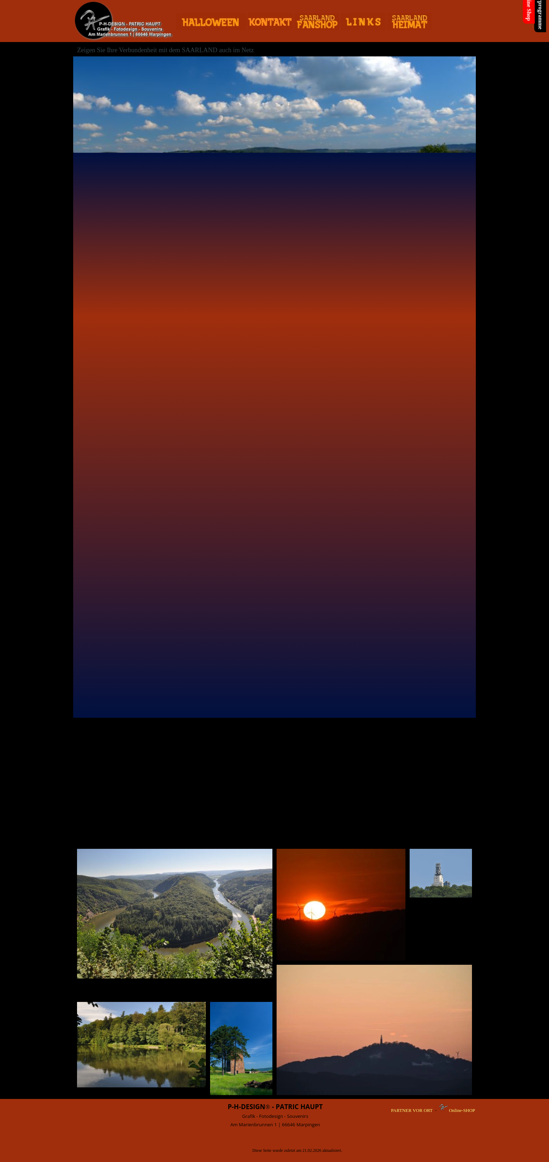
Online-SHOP (462, 1110)
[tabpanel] (275, 1115)
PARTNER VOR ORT (412, 1110)
